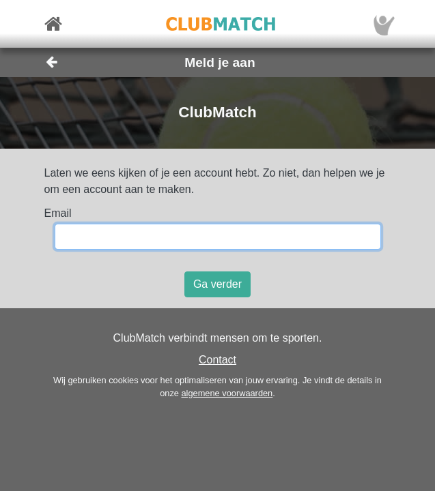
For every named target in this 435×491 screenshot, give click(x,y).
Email (58, 213)
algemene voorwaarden (226, 393)
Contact (217, 360)
